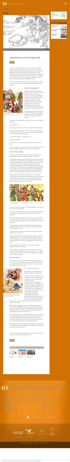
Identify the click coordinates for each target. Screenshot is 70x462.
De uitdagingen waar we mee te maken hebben (11, 419)
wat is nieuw (34, 410)
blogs (33, 413)
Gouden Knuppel (24, 276)
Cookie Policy (38, 460)
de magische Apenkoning (28, 85)
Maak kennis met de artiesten (10, 422)
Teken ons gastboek (50, 431)
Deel (12, 62)
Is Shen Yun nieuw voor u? (9, 412)
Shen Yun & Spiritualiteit (9, 420)
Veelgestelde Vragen (8, 423)
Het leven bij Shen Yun (8, 415)
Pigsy (36, 95)
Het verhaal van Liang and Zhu (63, 16)
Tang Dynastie (39, 69)
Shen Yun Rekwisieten (46, 418)
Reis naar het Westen (14, 68)
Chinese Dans (44, 410)
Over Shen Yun (7, 409)
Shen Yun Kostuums (46, 415)
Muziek (43, 412)
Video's (22, 409)
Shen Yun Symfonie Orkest (9, 413)
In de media (23, 416)
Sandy (31, 95)
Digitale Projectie (45, 416)
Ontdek (10, 13)
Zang (43, 413)
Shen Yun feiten (7, 416)
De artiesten (23, 413)
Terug (5, 13)
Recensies (23, 415)
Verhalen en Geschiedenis (47, 419)
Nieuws (22, 410)
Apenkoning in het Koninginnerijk (19, 13)
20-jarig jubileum (7, 410)
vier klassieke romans (31, 68)
